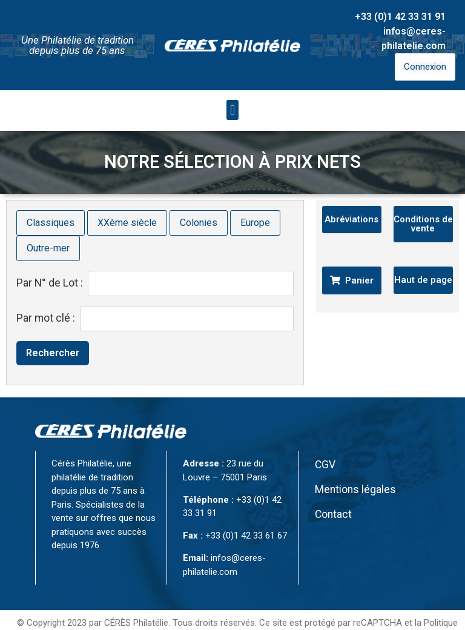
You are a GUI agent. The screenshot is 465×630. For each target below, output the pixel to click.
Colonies (198, 203)
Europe (255, 203)
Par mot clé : (45, 299)
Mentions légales (355, 470)
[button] (232, 91)
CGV (325, 445)
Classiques (50, 203)
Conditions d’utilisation (238, 617)
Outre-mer (48, 228)
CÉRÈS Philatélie (136, 603)
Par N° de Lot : (49, 264)
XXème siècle (127, 203)
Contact (333, 495)
